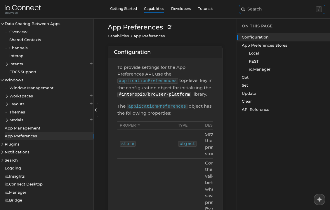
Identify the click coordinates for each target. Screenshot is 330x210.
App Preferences (21, 136)
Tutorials (205, 8)
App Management (22, 128)
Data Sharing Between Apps (32, 23)
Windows (14, 80)
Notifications (17, 152)
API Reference (255, 109)
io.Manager (15, 192)
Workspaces (51, 95)
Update (249, 93)
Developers (181, 8)
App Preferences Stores (264, 45)
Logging (13, 168)
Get (245, 77)
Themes (17, 112)
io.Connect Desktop (24, 184)
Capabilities (154, 8)
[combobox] (282, 9)
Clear (247, 101)
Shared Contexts (25, 39)
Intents (51, 63)
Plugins (12, 144)
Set (245, 85)
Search (11, 160)
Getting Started (123, 8)
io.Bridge (13, 200)
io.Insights (15, 176)
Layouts (51, 103)
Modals (51, 119)
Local (254, 53)
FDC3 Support (22, 71)
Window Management (31, 87)
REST (254, 61)
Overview (18, 31)
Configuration (132, 52)
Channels (18, 48)
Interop (16, 55)
